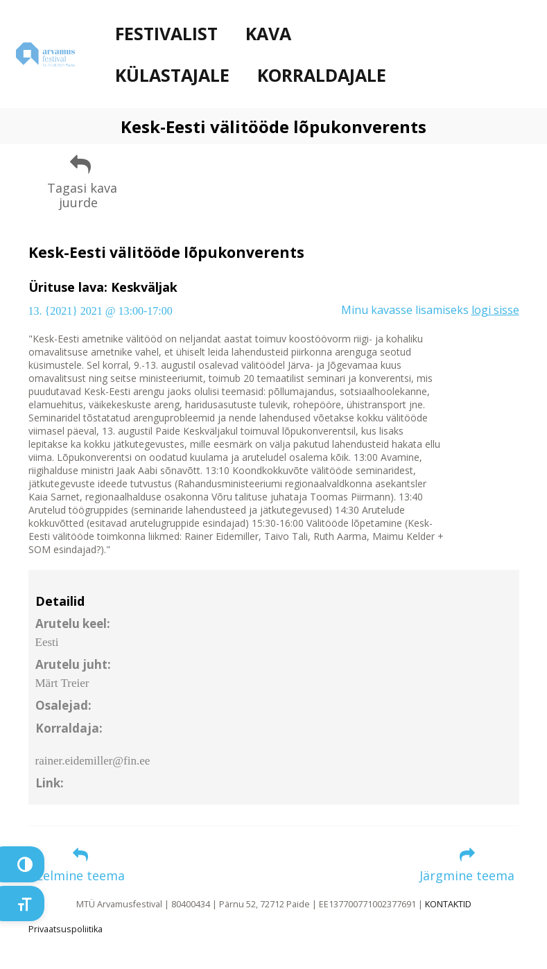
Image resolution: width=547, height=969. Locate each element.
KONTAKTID (448, 904)
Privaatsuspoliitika (65, 929)
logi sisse (495, 309)
